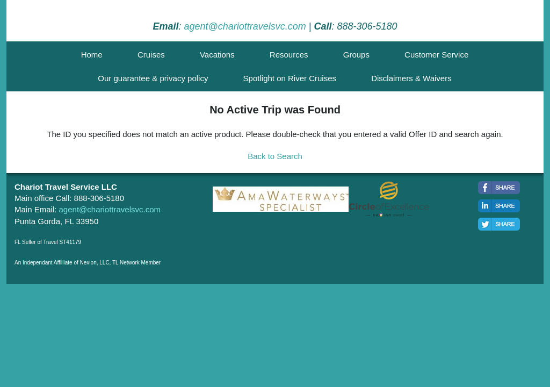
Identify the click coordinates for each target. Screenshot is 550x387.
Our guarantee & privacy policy (153, 78)
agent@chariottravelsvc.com (245, 26)
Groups (356, 54)
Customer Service (436, 54)
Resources (289, 54)
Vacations (217, 54)
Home (92, 54)
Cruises (151, 54)
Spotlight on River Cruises (289, 78)
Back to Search (275, 156)
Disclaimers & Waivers (411, 78)
